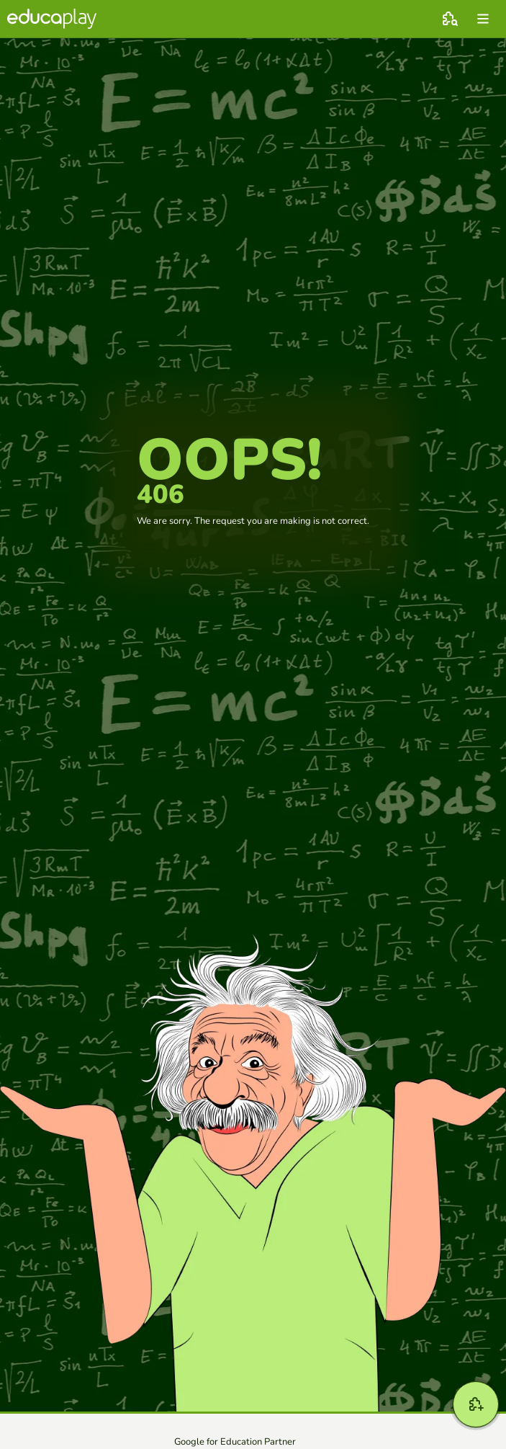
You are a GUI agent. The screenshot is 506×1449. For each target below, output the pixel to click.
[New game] (476, 1404)
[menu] (483, 19)
